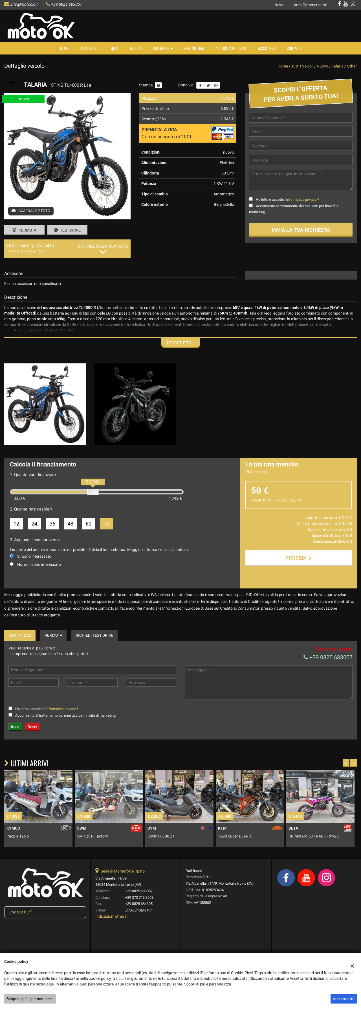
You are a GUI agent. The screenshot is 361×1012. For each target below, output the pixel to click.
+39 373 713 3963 (139, 897)
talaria (338, 66)
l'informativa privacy (300, 199)
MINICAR (136, 48)
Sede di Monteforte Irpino (123, 871)
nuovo (322, 66)
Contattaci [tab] (19, 635)
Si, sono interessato (34, 556)
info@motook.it (24, 4)
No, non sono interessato (39, 564)
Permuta (24, 230)
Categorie (163, 48)
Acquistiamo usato (231, 48)
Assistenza (267, 48)
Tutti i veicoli (302, 66)
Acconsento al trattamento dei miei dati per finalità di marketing (65, 715)
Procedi (298, 558)
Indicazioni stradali (111, 916)
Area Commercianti (310, 5)
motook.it (20, 912)
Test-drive (67, 230)
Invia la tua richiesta (301, 230)
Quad (115, 48)
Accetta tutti (344, 998)
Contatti (294, 48)
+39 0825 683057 (66, 4)
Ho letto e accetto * (287, 199)
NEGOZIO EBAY (194, 48)
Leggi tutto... (180, 343)
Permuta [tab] (53, 635)
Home (64, 48)
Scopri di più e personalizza (30, 998)
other (352, 66)
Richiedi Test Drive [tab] (94, 635)
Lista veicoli (90, 48)
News (279, 5)
